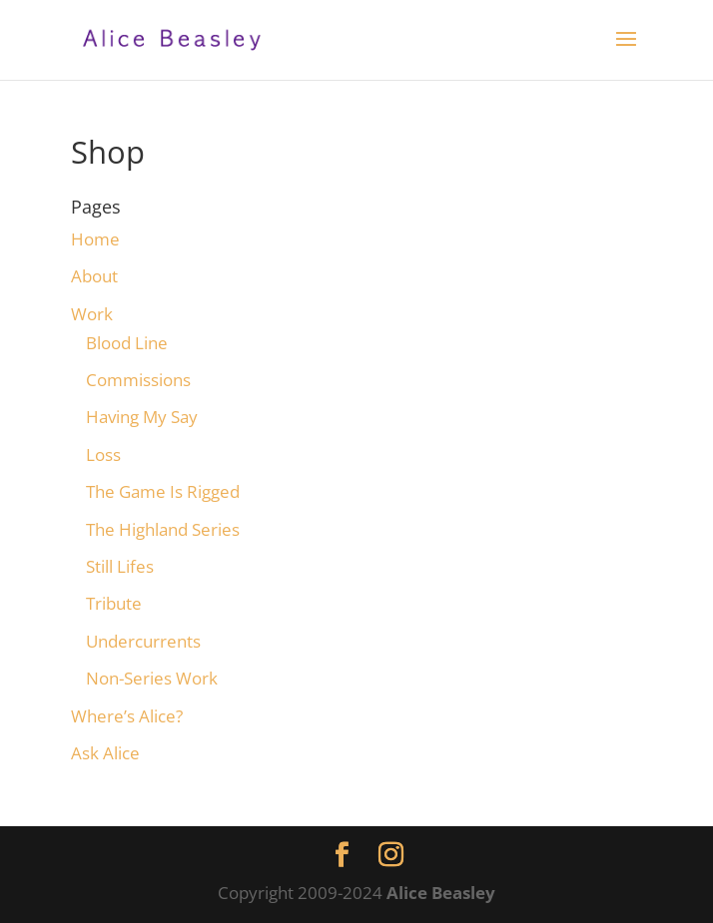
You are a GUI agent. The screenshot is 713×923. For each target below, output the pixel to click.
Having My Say (142, 416)
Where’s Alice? (127, 715)
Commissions (138, 379)
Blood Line (127, 342)
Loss (103, 454)
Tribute (114, 603)
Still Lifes (120, 566)
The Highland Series (163, 529)
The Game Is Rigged (163, 491)
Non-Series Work (152, 678)
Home (95, 239)
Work (92, 313)
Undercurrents (143, 641)
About (94, 275)
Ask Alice (105, 752)
